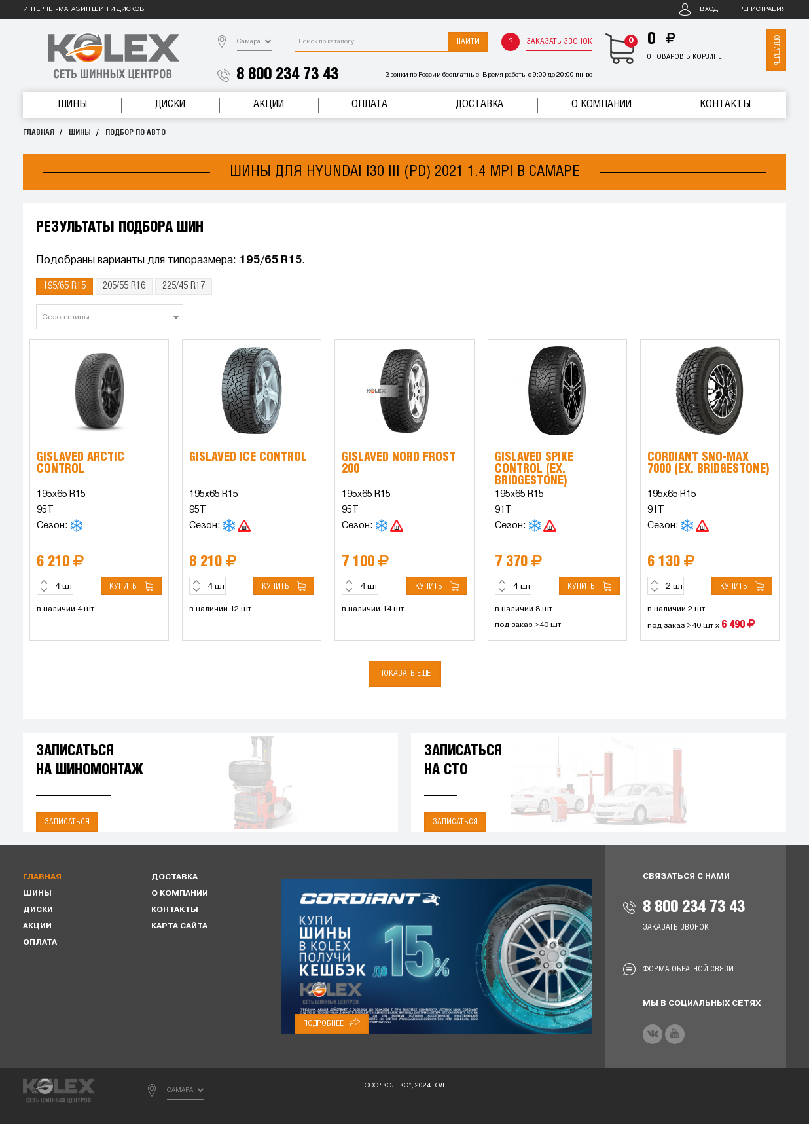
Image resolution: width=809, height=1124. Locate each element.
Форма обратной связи (688, 969)
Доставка (479, 104)
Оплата (369, 104)
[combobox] (109, 316)
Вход (709, 9)
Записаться (67, 821)
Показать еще (405, 673)
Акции (268, 104)
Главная (38, 132)
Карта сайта (179, 926)
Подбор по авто (135, 132)
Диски (170, 104)
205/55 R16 (124, 286)
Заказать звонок (559, 41)
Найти (468, 41)
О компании (601, 104)
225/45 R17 (183, 286)
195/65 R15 (64, 286)
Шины (72, 104)
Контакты (725, 104)
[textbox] (110, 317)
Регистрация (762, 9)
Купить (131, 586)
